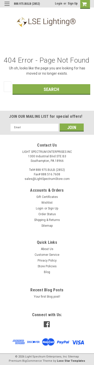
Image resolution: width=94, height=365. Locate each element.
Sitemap (47, 225)
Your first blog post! (47, 296)
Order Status (47, 214)
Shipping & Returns (47, 220)
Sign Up (73, 3)
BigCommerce (32, 360)
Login (58, 3)
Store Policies (47, 266)
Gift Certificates (47, 197)
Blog (47, 272)
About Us (47, 249)
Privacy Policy (47, 260)
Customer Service (47, 255)
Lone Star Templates (71, 360)
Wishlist (47, 202)
